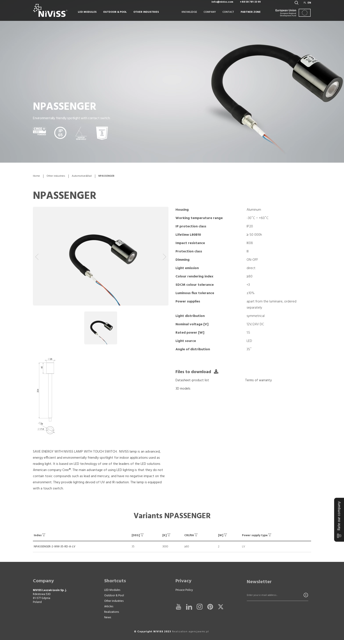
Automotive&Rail (82, 176)
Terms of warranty (258, 380)
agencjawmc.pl (198, 631)
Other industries (56, 176)
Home (36, 176)
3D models (183, 388)
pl (305, 7)
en (309, 7)
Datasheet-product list (192, 380)
